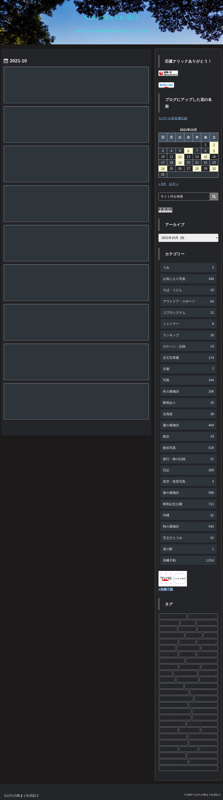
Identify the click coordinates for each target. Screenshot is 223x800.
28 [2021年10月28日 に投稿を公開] (197, 168)
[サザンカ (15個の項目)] (205, 711)
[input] (188, 197)
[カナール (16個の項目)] (204, 692)
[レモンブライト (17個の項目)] (201, 686)
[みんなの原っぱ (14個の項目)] (173, 743)
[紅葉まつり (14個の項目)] (203, 736)
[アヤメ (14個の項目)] (209, 730)
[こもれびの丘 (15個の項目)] (175, 717)
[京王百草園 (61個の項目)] (207, 623)
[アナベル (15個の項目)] (172, 724)
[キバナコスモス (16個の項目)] (176, 698)
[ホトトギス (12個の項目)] (173, 762)
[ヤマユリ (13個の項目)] (172, 755)
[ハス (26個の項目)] (187, 654)
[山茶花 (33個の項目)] (193, 635)
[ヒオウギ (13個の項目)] (188, 749)
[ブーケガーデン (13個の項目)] (203, 743)
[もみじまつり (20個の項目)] (185, 673)
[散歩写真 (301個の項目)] (169, 623)
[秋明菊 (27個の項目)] (168, 654)
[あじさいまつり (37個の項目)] (171, 635)
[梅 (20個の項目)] (165, 673)
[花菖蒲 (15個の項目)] (205, 717)
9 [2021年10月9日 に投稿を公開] (214, 151)
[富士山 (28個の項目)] (167, 648)
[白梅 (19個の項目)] (167, 679)
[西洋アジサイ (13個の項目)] (202, 755)
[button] (213, 197)
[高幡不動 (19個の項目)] (208, 673)
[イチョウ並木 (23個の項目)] (202, 661)
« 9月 (162, 184)
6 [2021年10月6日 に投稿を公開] (188, 151)
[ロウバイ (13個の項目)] (168, 749)
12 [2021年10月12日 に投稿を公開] (180, 156)
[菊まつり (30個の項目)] (168, 642)
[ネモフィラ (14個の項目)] (189, 730)
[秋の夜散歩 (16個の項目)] (174, 692)
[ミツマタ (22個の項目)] (168, 667)
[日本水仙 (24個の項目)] (207, 654)
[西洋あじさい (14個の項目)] (202, 724)
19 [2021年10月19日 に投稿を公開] (180, 162)
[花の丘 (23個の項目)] (172, 661)
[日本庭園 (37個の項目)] (207, 629)
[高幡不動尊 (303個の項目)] (173, 616)
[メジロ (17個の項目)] (171, 686)
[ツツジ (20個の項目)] (209, 667)
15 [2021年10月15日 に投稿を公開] (205, 156)
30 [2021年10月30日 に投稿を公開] (214, 168)
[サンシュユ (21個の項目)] (189, 667)
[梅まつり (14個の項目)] (173, 736)
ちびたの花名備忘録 (172, 118)
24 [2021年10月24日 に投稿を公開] (163, 168)
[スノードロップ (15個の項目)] (175, 711)
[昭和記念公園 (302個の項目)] (203, 616)
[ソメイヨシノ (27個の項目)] (188, 648)
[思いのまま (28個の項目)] (207, 642)
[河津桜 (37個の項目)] (187, 629)
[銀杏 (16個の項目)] (206, 698)
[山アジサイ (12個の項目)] (188, 768)
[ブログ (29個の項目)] (187, 642)
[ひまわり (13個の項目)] (208, 749)
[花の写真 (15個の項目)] (203, 705)
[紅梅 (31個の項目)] (210, 635)
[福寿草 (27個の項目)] (209, 648)
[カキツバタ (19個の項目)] (187, 679)
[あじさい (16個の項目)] (173, 705)
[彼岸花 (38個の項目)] (168, 629)
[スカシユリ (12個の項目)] (203, 762)
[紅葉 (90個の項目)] (188, 623)
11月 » (173, 184)
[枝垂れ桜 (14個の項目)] (168, 730)
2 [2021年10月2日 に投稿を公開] (214, 145)
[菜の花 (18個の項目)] (208, 679)
